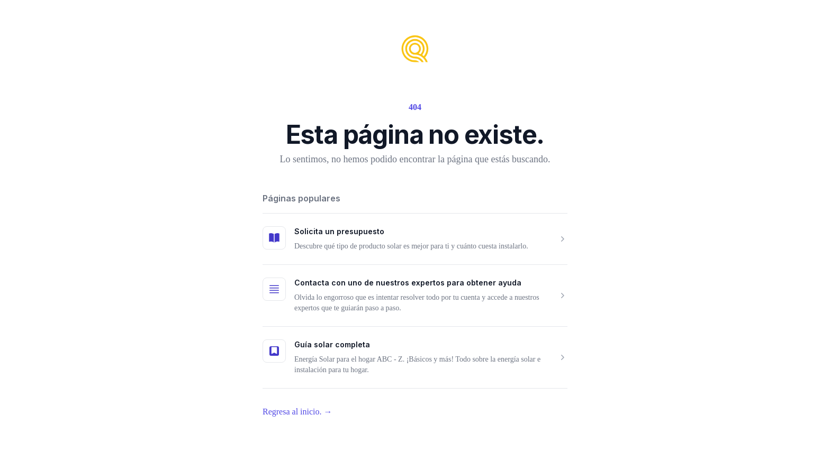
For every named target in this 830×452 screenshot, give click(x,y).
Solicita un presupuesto (339, 231)
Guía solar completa (332, 344)
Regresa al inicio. (297, 411)
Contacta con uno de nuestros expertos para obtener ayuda (407, 282)
